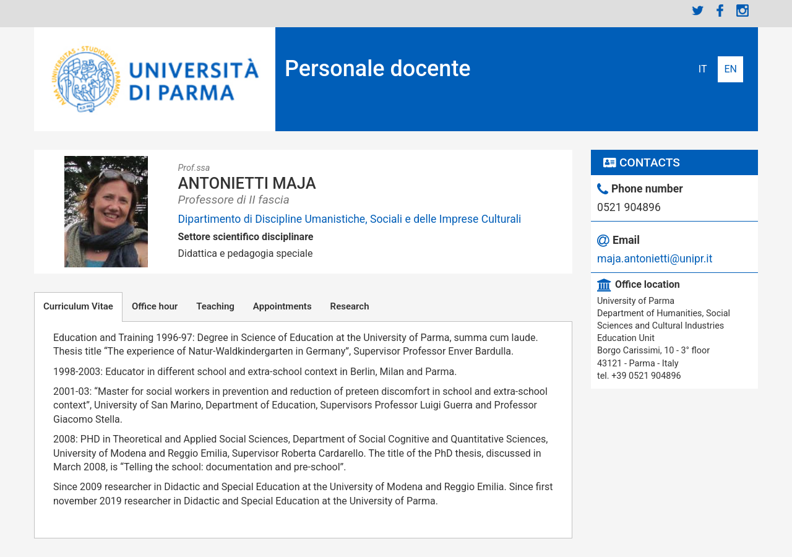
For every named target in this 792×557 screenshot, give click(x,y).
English (730, 69)
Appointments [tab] (282, 306)
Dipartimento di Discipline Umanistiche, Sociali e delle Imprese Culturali (350, 219)
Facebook (720, 10)
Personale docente (378, 69)
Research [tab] (349, 306)
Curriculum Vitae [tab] (78, 306)
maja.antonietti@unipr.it (654, 259)
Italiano (703, 69)
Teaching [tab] (215, 306)
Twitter (698, 10)
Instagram (742, 10)
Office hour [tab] (155, 306)
